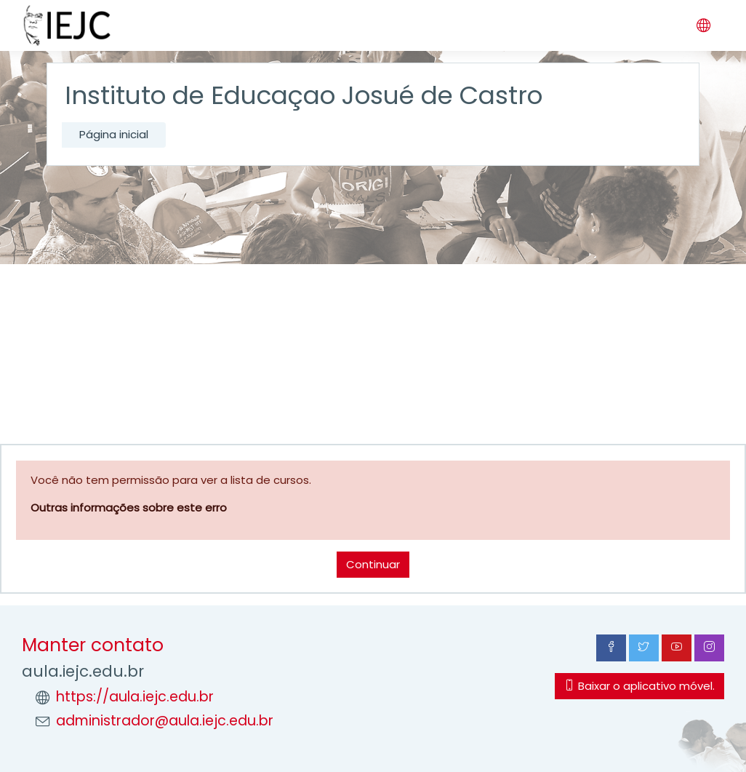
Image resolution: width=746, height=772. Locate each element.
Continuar (373, 564)
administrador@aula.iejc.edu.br (164, 721)
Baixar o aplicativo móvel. (639, 685)
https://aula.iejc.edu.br (135, 697)
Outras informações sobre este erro (129, 507)
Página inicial (113, 134)
